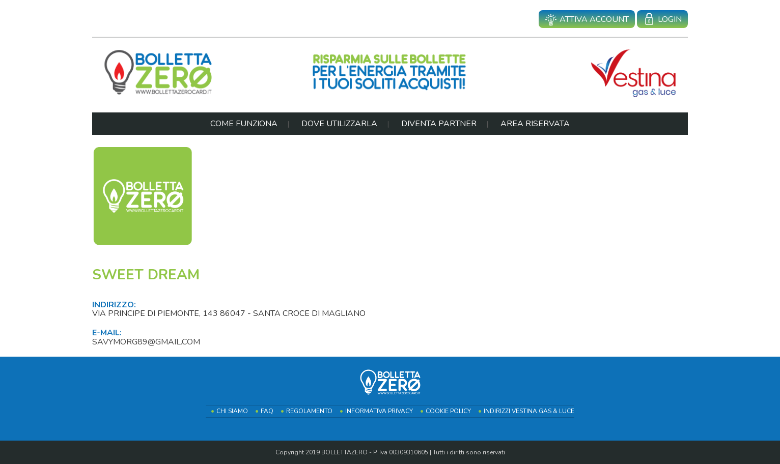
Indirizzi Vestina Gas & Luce (529, 411)
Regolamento (309, 411)
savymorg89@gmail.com (146, 341)
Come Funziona (243, 123)
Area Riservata (535, 123)
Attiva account (587, 19)
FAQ (267, 411)
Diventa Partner (439, 123)
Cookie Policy (448, 411)
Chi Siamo (232, 411)
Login (662, 19)
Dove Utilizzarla (339, 123)
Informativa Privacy (379, 411)
